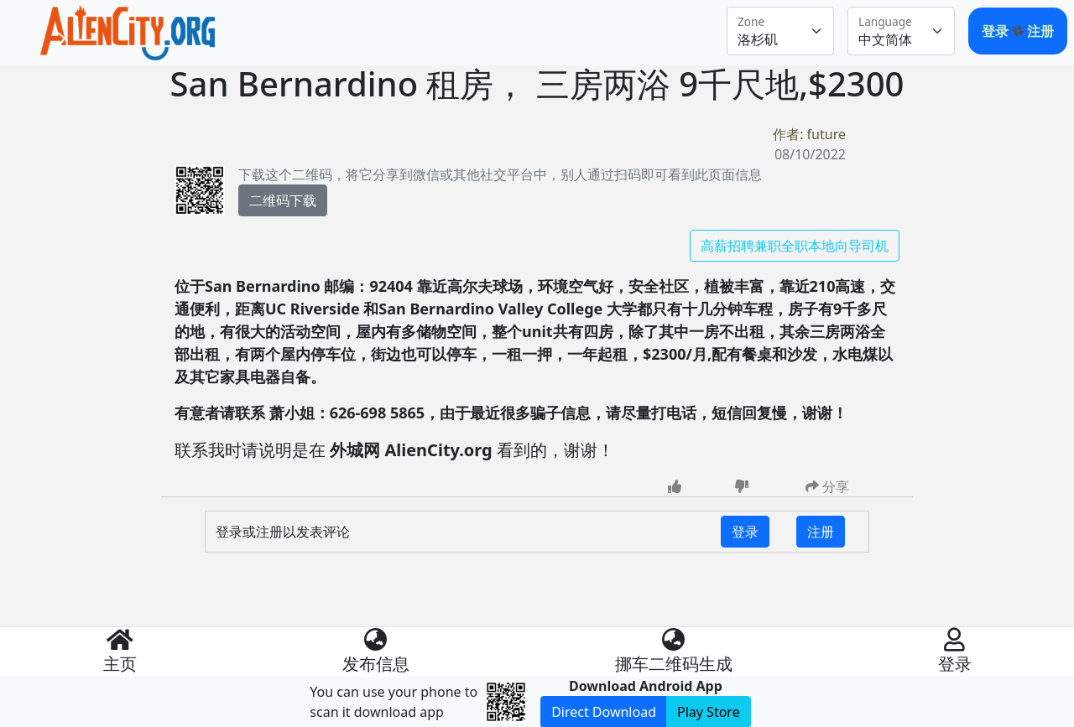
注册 (1040, 31)
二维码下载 (282, 200)
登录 (997, 31)
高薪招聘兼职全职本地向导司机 (795, 245)
